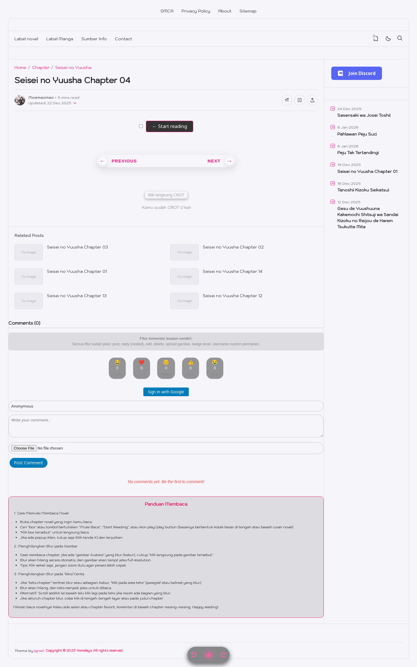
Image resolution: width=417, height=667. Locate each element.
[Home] (208, 655)
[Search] (399, 39)
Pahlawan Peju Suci (357, 134)
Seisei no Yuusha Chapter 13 (77, 295)
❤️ (141, 367)
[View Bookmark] (375, 38)
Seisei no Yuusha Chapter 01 (77, 271)
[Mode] (388, 39)
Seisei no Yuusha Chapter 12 (232, 295)
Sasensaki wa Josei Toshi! (364, 115)
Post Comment (28, 462)
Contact (123, 38)
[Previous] (193, 655)
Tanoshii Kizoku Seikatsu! (363, 190)
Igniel (39, 650)
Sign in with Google (166, 391)
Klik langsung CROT (166, 195)
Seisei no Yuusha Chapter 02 (233, 247)
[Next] (223, 655)
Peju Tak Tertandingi (358, 152)
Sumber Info (94, 38)
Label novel (26, 38)
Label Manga (59, 38)
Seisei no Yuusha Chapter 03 (77, 247)
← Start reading (169, 126)
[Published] (73, 102)
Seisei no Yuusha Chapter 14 (232, 271)
